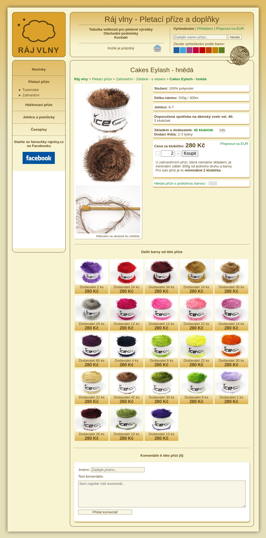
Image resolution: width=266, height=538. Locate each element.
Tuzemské (28, 90)
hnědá (201, 79)
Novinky (39, 69)
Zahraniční (28, 95)
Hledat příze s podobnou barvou (179, 183)
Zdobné (142, 79)
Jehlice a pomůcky (39, 117)
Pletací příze (38, 82)
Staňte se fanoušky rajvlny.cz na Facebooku (39, 152)
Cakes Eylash (181, 79)
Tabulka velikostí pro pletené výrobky (121, 29)
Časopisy (39, 129)
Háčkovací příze (38, 105)
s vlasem (159, 79)
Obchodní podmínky (121, 33)
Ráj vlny (81, 79)
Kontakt (121, 37)
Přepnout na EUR (230, 29)
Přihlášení (205, 29)
